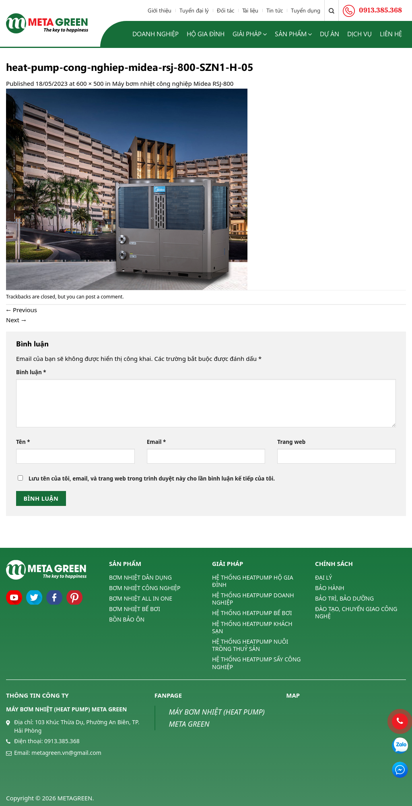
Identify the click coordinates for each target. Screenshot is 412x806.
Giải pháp (250, 34)
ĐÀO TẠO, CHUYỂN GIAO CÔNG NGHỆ (356, 612)
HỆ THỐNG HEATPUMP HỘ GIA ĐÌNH (252, 581)
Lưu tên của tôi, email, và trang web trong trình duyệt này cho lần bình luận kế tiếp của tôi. (152, 478)
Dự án (329, 33)
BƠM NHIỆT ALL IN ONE (140, 598)
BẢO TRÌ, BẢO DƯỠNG (344, 598)
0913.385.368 (62, 741)
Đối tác (225, 10)
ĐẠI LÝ (323, 577)
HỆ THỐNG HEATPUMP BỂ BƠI (252, 613)
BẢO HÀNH (329, 588)
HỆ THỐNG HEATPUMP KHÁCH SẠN (252, 627)
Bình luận (31, 372)
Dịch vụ (359, 33)
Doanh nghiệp (155, 33)
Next (16, 320)
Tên (23, 441)
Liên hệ (391, 33)
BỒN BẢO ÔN (126, 619)
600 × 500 (90, 83)
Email (156, 441)
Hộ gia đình (206, 33)
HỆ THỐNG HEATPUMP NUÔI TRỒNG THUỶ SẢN (250, 645)
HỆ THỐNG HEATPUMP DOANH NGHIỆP (253, 598)
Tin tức (274, 10)
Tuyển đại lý (194, 10)
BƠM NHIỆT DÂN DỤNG (140, 577)
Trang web (291, 441)
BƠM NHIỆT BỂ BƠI (134, 609)
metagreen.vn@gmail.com (66, 752)
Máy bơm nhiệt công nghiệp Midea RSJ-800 (173, 83)
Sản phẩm (293, 34)
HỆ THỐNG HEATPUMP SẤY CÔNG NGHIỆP (256, 662)
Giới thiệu (159, 10)
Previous (21, 310)
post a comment (104, 296)
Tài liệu (250, 10)
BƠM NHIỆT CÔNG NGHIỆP (145, 588)
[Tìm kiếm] (331, 10)
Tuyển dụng (305, 10)
